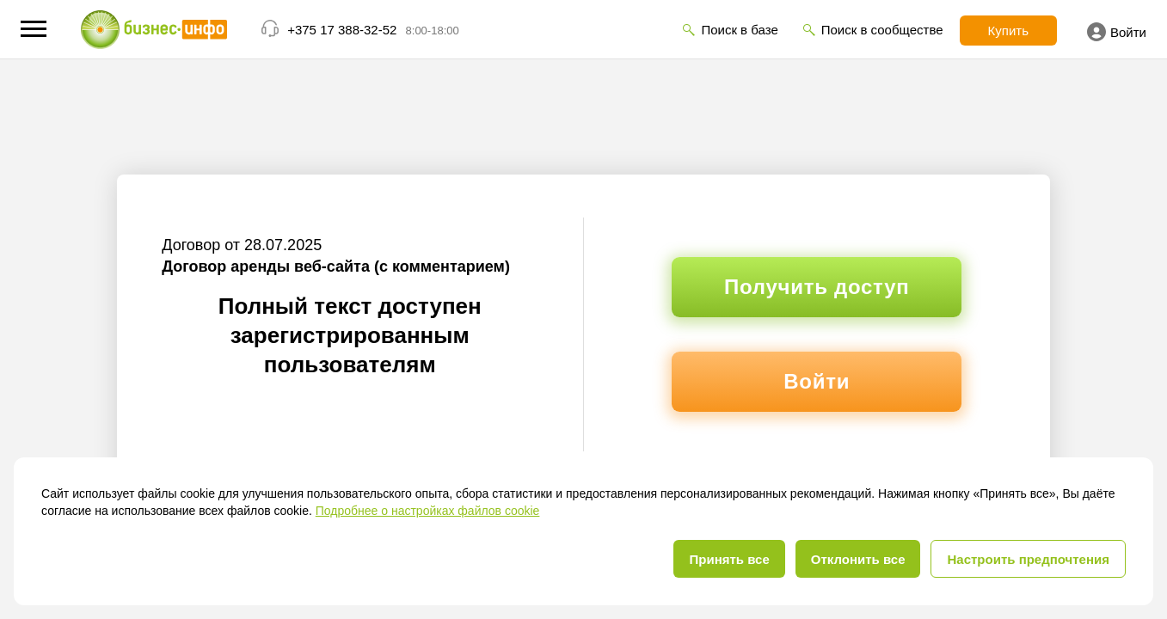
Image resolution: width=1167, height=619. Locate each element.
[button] (33, 29)
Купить (1008, 30)
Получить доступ (816, 286)
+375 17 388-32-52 (341, 29)
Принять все (729, 559)
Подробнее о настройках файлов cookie (428, 511)
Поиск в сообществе (882, 29)
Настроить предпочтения (1028, 559)
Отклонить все (858, 559)
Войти (1116, 31)
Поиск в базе (739, 29)
